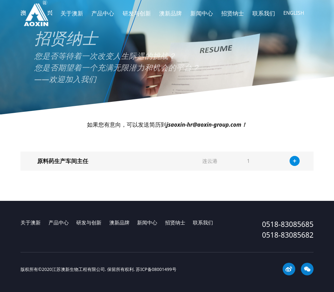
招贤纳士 (232, 18)
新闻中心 (201, 18)
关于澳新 (71, 18)
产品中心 (102, 18)
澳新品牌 (170, 18)
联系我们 (263, 18)
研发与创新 (137, 18)
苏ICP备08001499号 (156, 269)
